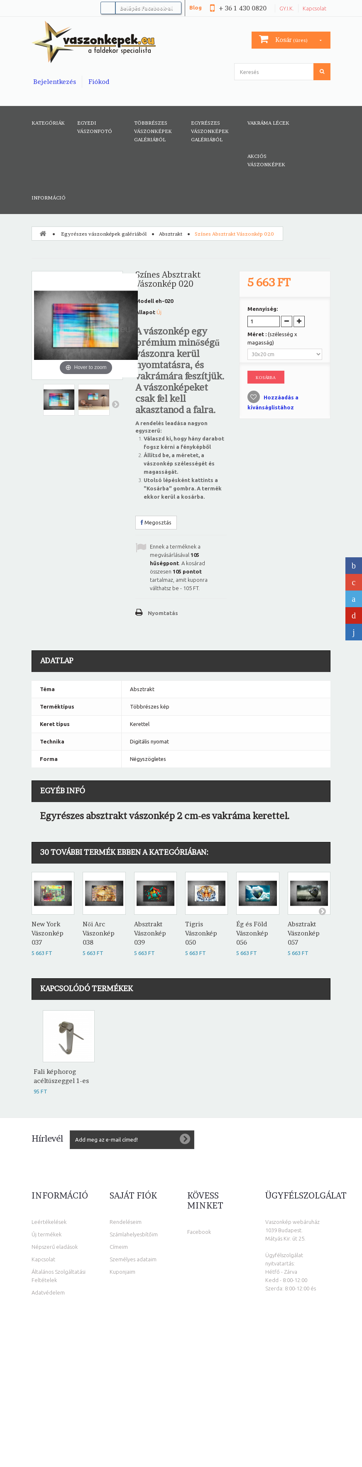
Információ (49, 197)
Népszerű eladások (55, 1247)
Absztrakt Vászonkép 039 (150, 933)
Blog (195, 7)
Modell (144, 301)
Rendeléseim (126, 1222)
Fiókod (98, 82)
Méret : (272, 338)
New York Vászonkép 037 (48, 933)
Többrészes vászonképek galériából (153, 131)
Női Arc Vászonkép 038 (99, 933)
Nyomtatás (163, 613)
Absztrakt (170, 234)
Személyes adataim (133, 1259)
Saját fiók (133, 1196)
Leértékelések (49, 1222)
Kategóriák (48, 123)
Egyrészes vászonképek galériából (210, 131)
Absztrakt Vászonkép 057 (304, 933)
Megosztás (156, 522)
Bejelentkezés (54, 82)
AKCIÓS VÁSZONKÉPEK (266, 160)
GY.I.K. (286, 8)
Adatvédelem (48, 1292)
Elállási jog (44, 1305)
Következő (115, 404)
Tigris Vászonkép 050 (201, 933)
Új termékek (46, 1234)
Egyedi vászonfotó (94, 127)
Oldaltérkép (46, 1317)
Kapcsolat (314, 8)
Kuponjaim (122, 1272)
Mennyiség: (262, 309)
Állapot (145, 312)
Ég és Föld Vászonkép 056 (252, 933)
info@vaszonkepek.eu (295, 1395)
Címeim (119, 1247)
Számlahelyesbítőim (134, 1234)
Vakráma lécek (268, 123)
